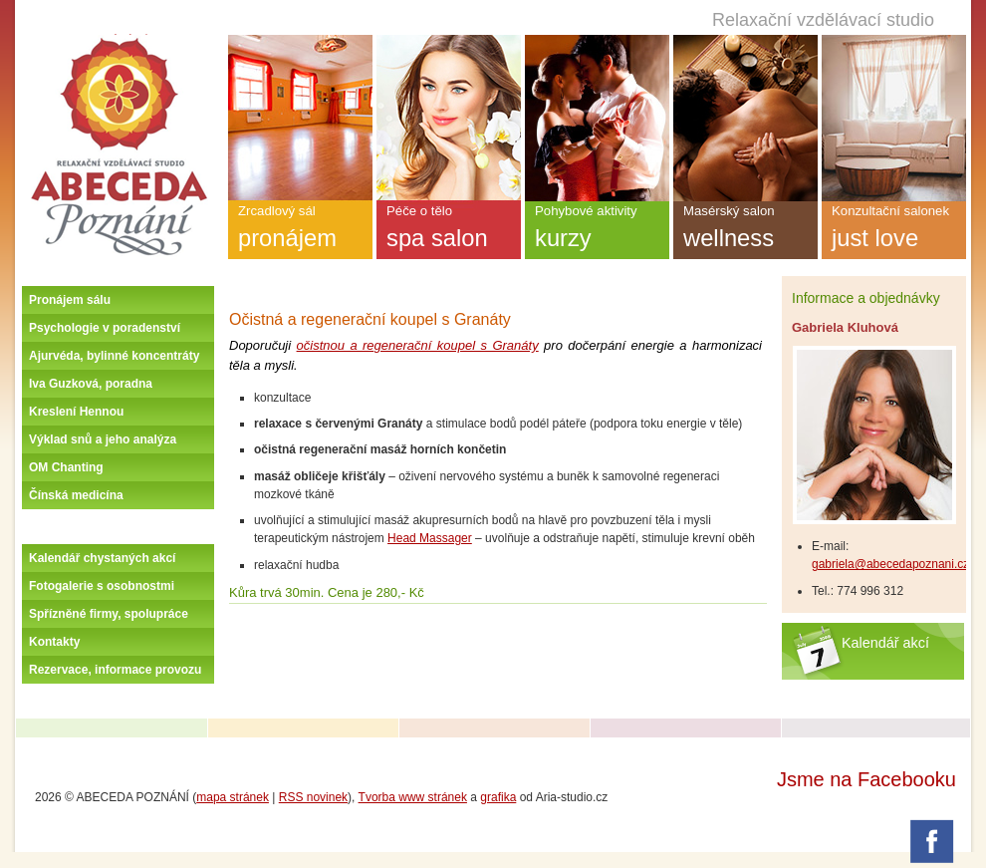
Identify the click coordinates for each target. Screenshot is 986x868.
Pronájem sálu (70, 300)
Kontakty (54, 642)
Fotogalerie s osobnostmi (101, 586)
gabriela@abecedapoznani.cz (890, 564)
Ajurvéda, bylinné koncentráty (114, 356)
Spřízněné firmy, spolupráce (108, 614)
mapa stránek (232, 797)
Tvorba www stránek (413, 797)
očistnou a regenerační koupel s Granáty (418, 345)
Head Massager (429, 538)
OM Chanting (66, 467)
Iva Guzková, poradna (90, 384)
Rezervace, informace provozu (115, 670)
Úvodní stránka (118, 42)
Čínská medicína (76, 495)
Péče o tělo (448, 231)
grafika (498, 797)
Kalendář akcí (885, 643)
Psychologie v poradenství (104, 328)
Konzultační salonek (894, 231)
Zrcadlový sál (300, 231)
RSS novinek (313, 797)
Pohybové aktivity (597, 231)
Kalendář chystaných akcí (102, 558)
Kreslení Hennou (76, 412)
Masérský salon (745, 231)
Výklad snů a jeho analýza (102, 439)
